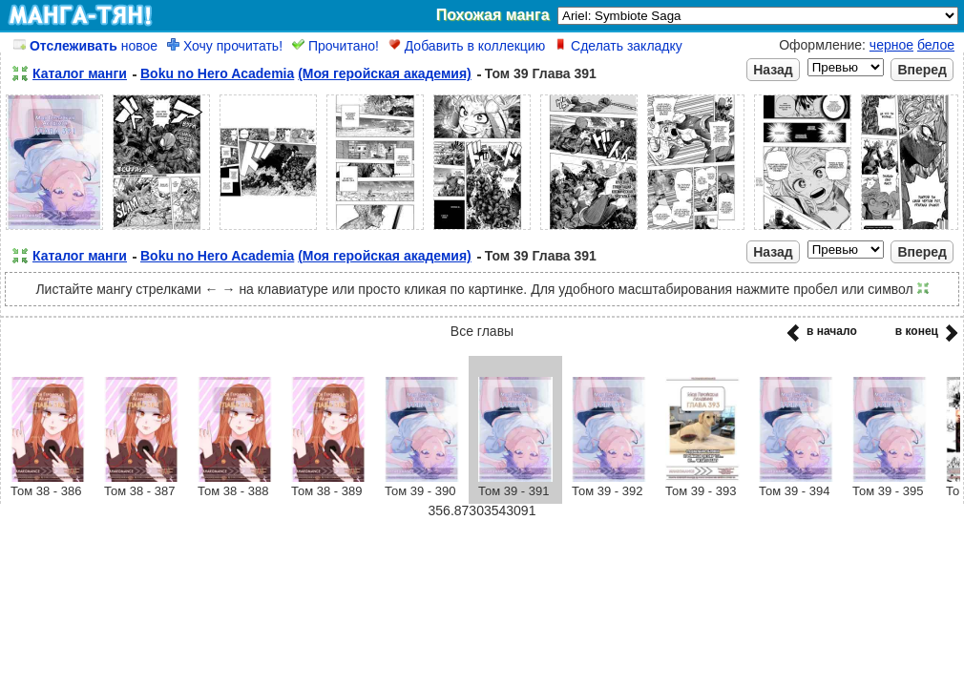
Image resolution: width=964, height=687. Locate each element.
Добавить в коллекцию (466, 45)
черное (891, 44)
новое (85, 45)
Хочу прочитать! (225, 45)
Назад (773, 69)
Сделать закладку (618, 45)
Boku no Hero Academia (217, 73)
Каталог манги (79, 73)
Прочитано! (335, 45)
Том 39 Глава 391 (541, 73)
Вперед (922, 69)
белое (935, 44)
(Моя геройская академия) (385, 73)
